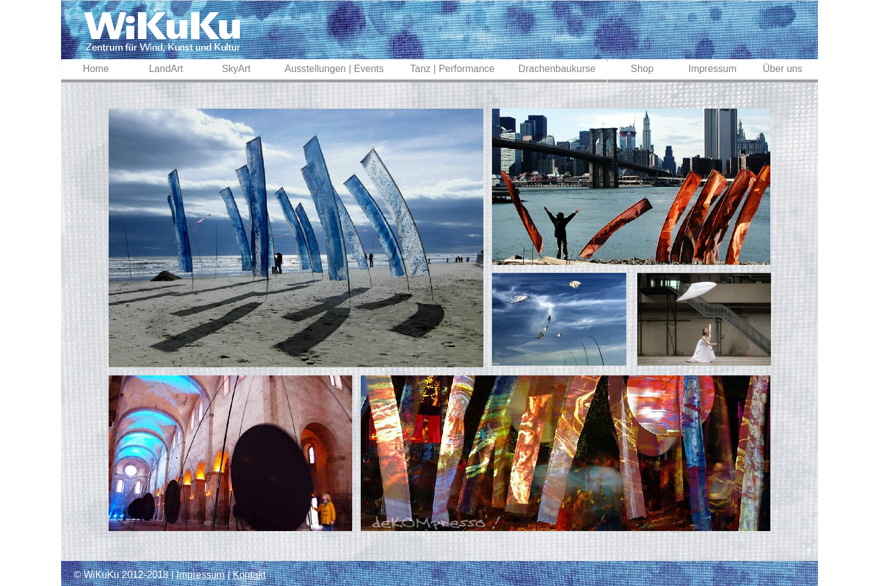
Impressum (200, 575)
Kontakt (249, 575)
